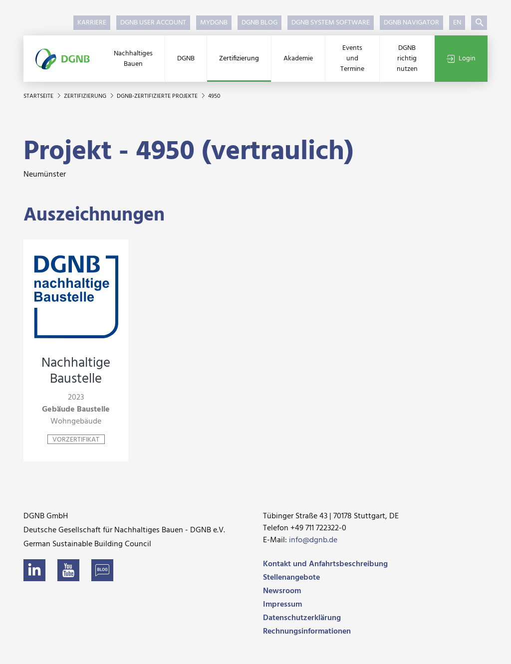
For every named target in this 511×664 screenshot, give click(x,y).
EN (457, 22)
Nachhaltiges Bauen (133, 59)
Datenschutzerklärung (302, 618)
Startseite (39, 96)
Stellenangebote (291, 577)
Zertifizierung (239, 58)
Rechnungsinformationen (307, 631)
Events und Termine (352, 58)
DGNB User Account (153, 22)
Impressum (282, 604)
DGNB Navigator (411, 22)
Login (461, 58)
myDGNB (214, 22)
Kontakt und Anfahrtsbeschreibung (325, 564)
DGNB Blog (259, 22)
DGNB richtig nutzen (407, 58)
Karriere (91, 22)
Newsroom (282, 591)
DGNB (186, 58)
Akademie (298, 58)
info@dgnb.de (313, 540)
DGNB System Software (330, 22)
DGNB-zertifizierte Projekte (158, 96)
